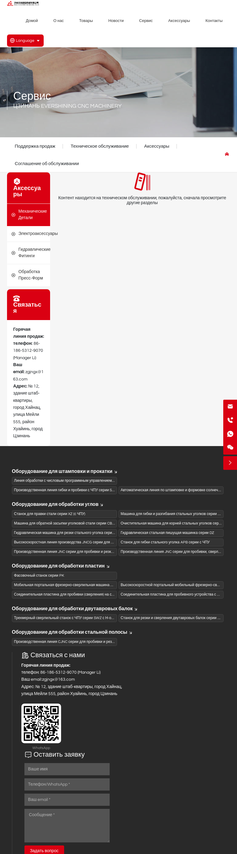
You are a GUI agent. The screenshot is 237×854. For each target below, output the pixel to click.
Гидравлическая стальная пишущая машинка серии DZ (167, 533)
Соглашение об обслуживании (47, 163)
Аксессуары (156, 146)
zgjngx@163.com (58, 679)
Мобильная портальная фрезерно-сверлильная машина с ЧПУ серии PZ (75, 585)
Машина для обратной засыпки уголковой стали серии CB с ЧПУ (68, 523)
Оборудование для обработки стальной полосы (72, 632)
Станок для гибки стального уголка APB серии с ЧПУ (165, 542)
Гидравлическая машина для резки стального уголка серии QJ (67, 533)
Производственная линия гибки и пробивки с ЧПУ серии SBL (65, 490)
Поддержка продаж (35, 146)
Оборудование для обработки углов (58, 504)
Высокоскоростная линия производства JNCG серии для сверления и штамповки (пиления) (91, 542)
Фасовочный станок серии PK (39, 576)
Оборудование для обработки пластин (61, 566)
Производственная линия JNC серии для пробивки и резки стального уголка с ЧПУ (84, 552)
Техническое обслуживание (100, 146)
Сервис (32, 96)
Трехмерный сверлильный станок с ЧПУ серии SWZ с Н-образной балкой (76, 618)
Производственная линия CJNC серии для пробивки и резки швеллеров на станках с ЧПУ (90, 642)
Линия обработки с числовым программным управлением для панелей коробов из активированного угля (102, 481)
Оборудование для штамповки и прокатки (65, 471)
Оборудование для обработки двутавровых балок (75, 608)
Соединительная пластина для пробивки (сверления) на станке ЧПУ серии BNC (81, 594)
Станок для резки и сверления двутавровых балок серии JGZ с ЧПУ (178, 618)
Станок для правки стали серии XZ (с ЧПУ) (50, 514)
